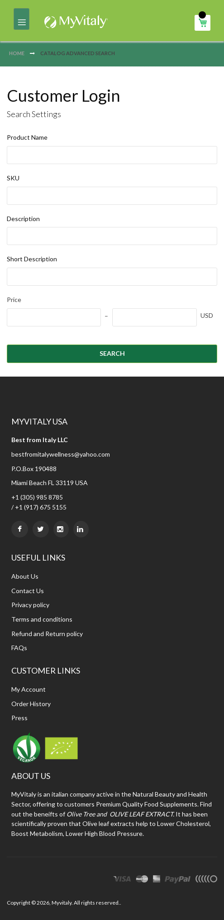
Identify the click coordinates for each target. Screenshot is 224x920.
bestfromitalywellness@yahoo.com (60, 454)
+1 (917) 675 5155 (41, 507)
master (142, 880)
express (156, 880)
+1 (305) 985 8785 (37, 497)
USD (206, 315)
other (206, 880)
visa (122, 880)
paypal (178, 880)
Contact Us (27, 590)
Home (17, 53)
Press (19, 718)
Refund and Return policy (47, 633)
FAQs (19, 647)
